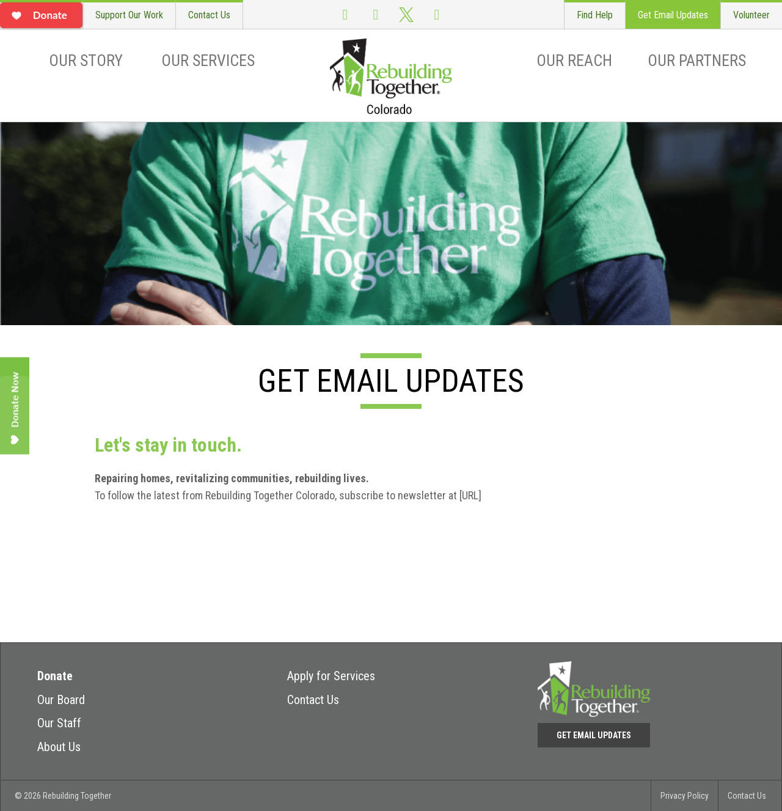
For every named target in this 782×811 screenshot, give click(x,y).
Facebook (345, 14)
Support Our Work (129, 15)
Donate (55, 676)
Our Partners (697, 60)
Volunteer (751, 15)
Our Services (208, 60)
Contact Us (209, 15)
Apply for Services (331, 676)
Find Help (595, 15)
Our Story (86, 60)
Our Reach (574, 60)
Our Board (61, 699)
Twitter (406, 14)
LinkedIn (437, 14)
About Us (59, 746)
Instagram (375, 14)
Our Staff (59, 723)
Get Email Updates (673, 15)
